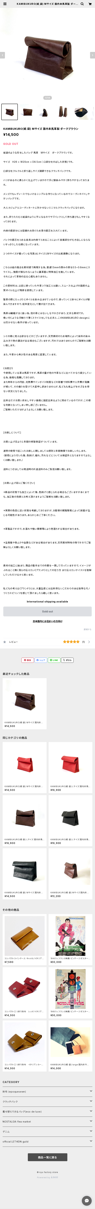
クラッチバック (10, 1101)
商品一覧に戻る (47, 1157)
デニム (6, 1131)
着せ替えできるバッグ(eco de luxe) (22, 1111)
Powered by (47, 1177)
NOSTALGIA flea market (17, 1121)
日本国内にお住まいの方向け (47, 621)
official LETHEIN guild (15, 1141)
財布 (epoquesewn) (14, 1091)
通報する (88, 629)
